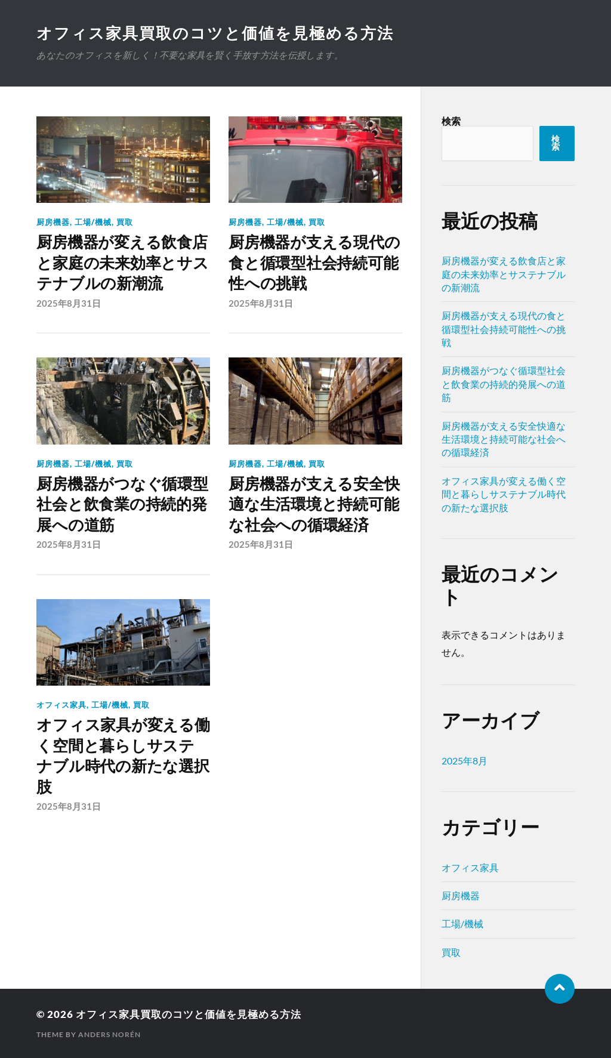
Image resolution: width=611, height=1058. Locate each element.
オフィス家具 (61, 705)
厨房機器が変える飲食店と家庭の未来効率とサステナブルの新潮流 (122, 263)
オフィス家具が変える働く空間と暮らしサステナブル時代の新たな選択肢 (122, 755)
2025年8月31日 (68, 303)
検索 (451, 121)
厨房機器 (53, 222)
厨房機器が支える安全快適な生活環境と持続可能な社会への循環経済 (314, 504)
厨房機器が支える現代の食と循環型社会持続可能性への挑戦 (314, 263)
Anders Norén (109, 1034)
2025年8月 (464, 760)
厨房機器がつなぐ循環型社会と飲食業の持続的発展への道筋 (122, 504)
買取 (124, 222)
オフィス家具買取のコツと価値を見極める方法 (215, 33)
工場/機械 (93, 222)
